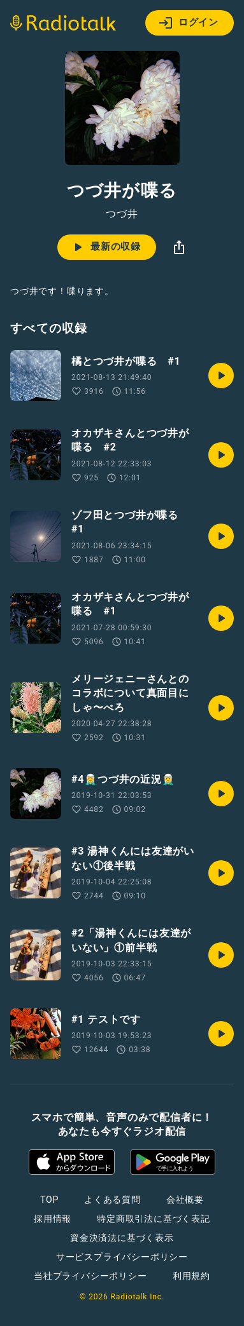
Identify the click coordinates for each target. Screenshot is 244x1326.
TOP (49, 1199)
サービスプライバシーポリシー (122, 1257)
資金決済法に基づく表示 (122, 1238)
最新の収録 (105, 247)
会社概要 (185, 1199)
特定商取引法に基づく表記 (153, 1219)
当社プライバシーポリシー (90, 1276)
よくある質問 (112, 1199)
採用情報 (52, 1219)
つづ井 (122, 214)
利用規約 (191, 1276)
